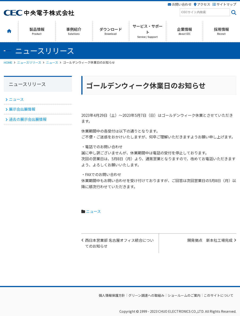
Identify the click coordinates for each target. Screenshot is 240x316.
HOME (8, 62)
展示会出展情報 (22, 109)
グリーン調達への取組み (146, 295)
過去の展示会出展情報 (28, 119)
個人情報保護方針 (112, 295)
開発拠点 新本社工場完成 (209, 240)
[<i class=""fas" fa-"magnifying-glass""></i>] (233, 12)
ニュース (52, 62)
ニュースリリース (29, 62)
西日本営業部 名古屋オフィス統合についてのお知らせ (119, 243)
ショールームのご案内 (184, 295)
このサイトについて (218, 295)
